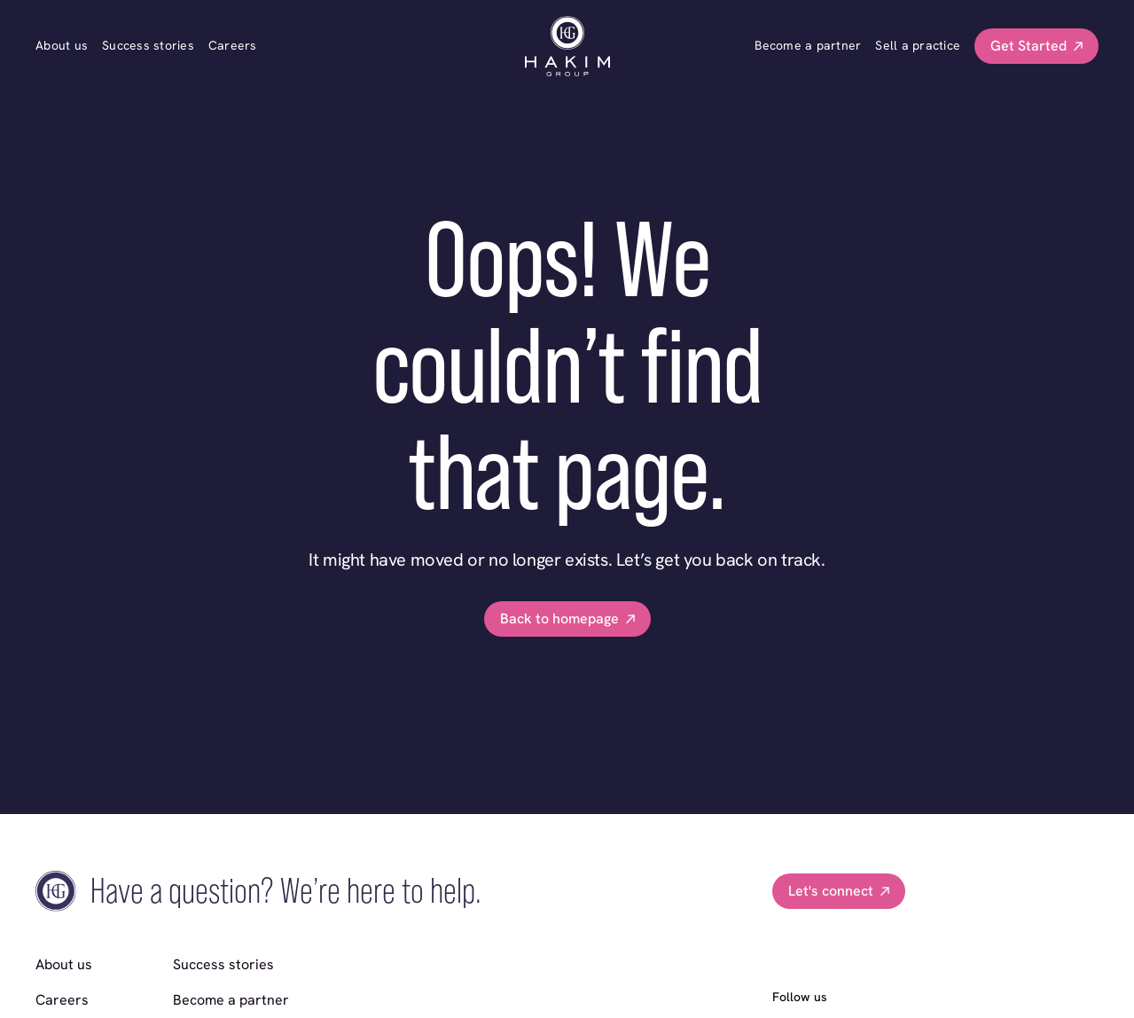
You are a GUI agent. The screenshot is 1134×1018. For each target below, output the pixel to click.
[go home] (567, 46)
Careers (232, 45)
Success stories (148, 45)
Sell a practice (917, 45)
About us (61, 45)
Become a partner (808, 45)
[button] (1036, 46)
